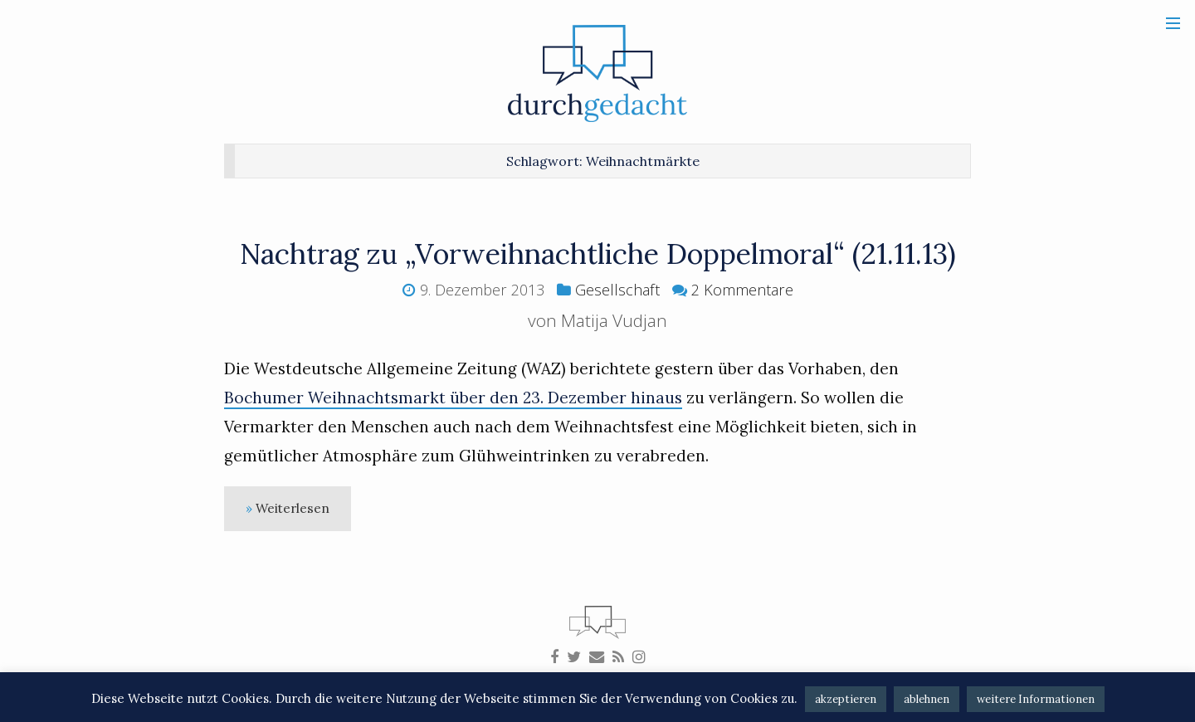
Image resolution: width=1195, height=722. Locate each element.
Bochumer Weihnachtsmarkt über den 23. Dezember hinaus (453, 397)
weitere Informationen (1036, 699)
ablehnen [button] (926, 699)
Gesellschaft (617, 290)
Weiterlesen (292, 508)
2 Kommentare (742, 290)
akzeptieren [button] (845, 699)
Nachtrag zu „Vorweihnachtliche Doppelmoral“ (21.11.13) (598, 253)
